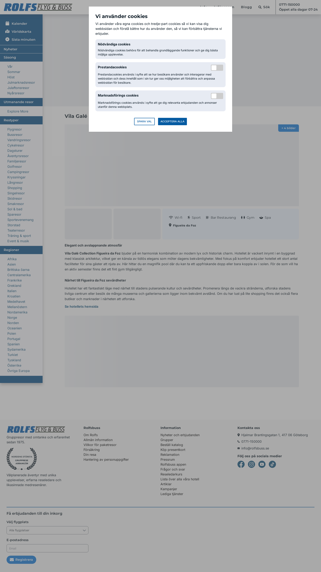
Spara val (144, 121)
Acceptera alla (172, 121)
